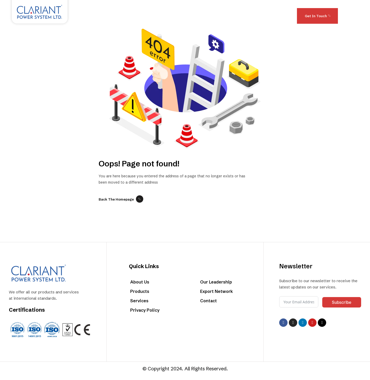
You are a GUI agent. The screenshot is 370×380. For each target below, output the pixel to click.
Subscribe (341, 302)
